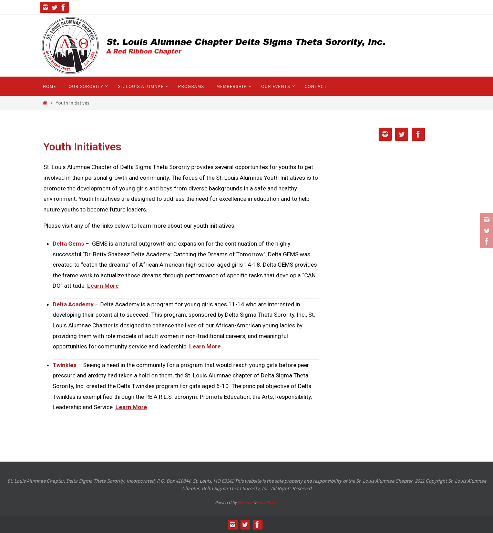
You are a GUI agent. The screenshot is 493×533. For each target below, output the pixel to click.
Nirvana (245, 502)
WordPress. (267, 502)
